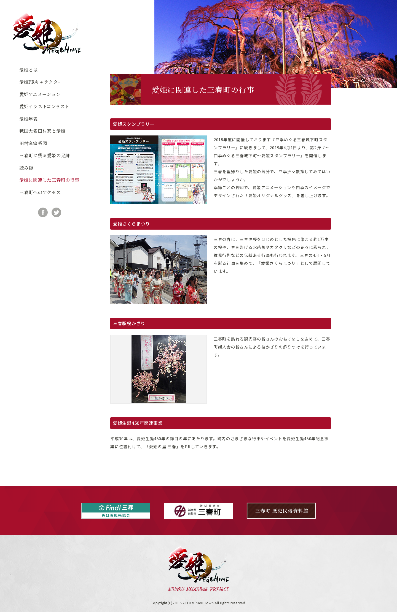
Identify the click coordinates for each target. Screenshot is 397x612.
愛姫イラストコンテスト (44, 106)
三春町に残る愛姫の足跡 (44, 155)
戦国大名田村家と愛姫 (42, 130)
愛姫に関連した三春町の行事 (49, 179)
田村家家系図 (33, 143)
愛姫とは (28, 69)
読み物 (26, 167)
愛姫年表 (28, 118)
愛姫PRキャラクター (40, 81)
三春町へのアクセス (40, 192)
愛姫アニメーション (40, 94)
